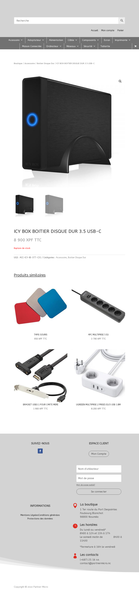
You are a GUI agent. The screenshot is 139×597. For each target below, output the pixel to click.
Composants (90, 40)
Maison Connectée (31, 46)
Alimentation (56, 40)
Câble (72, 40)
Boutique (18, 63)
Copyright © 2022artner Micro (31, 586)
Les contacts (89, 555)
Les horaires (88, 525)
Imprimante (123, 40)
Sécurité (90, 46)
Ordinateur (54, 46)
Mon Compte (98, 453)
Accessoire (15, 40)
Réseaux (72, 46)
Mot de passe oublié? (85, 485)
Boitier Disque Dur (45, 63)
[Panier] (135, 46)
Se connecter (99, 491)
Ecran (107, 40)
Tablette (105, 46)
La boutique (89, 504)
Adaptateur (36, 40)
